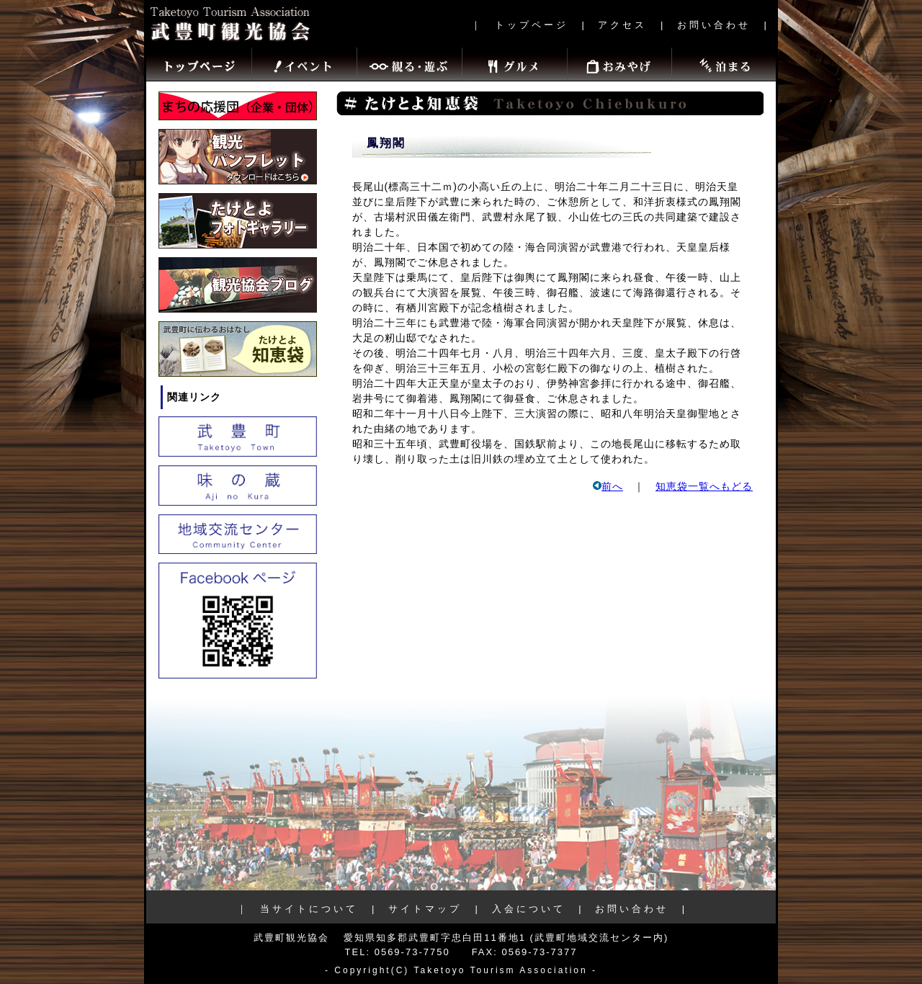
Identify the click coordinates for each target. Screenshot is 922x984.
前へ (608, 486)
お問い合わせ (714, 24)
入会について (528, 908)
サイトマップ (425, 908)
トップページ (531, 24)
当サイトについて (309, 908)
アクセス (622, 24)
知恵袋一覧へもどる (704, 486)
